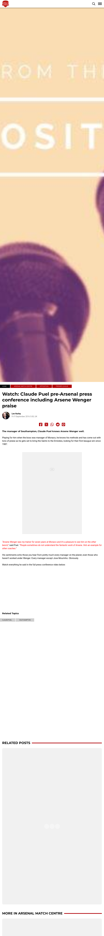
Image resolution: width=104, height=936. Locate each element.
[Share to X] (46, 424)
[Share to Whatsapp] (52, 424)
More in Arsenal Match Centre (32, 913)
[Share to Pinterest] (63, 424)
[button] (93, 3)
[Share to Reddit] (58, 424)
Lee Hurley (16, 414)
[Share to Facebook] (41, 424)
